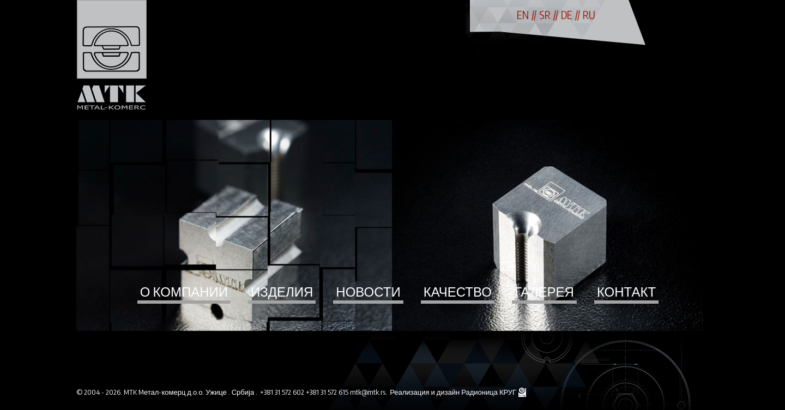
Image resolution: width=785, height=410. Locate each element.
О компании (184, 291)
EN (523, 14)
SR (545, 14)
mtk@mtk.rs (367, 392)
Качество (458, 291)
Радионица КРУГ (489, 392)
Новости (368, 291)
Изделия (282, 291)
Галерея (544, 291)
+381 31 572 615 (328, 392)
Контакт (626, 291)
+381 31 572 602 (283, 392)
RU (589, 14)
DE (566, 14)
